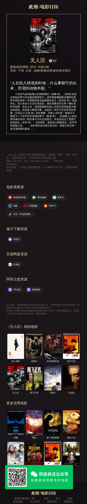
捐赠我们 (69, 501)
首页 (46, 498)
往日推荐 (35, 501)
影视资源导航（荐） (25, 498)
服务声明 (52, 501)
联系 (70, 498)
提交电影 (18, 501)
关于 (58, 498)
